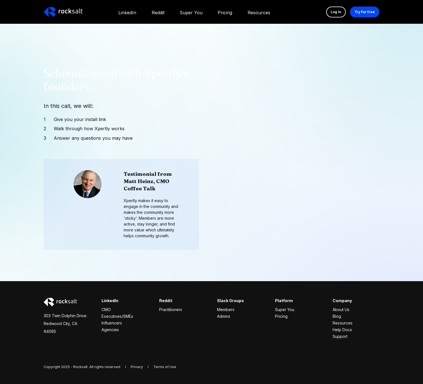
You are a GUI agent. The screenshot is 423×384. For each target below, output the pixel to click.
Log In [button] (336, 12)
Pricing (281, 316)
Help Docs (342, 329)
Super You (284, 309)
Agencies (110, 329)
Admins (223, 316)
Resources (342, 323)
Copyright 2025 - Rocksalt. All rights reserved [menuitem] (82, 367)
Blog (337, 316)
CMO (106, 309)
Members (225, 309)
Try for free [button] (364, 12)
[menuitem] (127, 11)
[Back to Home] (63, 12)
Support (340, 336)
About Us (341, 309)
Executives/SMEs (117, 316)
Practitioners (170, 309)
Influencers (112, 323)
